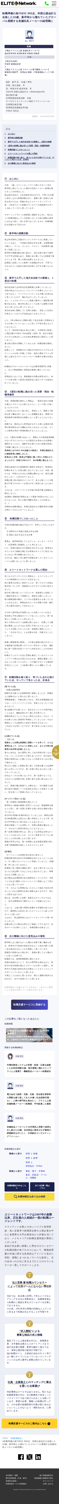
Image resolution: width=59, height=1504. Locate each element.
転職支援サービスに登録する (29, 1004)
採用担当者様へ (12, 1481)
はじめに (11, 134)
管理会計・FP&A (34, 1166)
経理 (35, 1158)
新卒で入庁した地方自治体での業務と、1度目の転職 (29, 142)
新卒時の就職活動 (15, 138)
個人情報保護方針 (46, 1475)
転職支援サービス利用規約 (16, 1484)
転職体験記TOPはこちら (16, 1186)
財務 (35, 1153)
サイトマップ (48, 1481)
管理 (28, 1153)
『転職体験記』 (16, 1438)
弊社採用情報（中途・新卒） (17, 1478)
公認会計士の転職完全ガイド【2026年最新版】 (29, 1036)
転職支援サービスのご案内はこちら (28, 1423)
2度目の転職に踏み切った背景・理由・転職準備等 (29, 146)
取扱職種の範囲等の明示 (43, 1478)
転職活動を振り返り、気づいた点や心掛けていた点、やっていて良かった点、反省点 (29, 158)
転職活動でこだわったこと (19, 150)
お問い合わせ (48, 1484)
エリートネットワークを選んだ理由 (22, 154)
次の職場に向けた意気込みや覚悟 (22, 163)
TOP (4, 1438)
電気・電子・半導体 (35, 1171)
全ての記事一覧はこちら (42, 1186)
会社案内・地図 (12, 1475)
